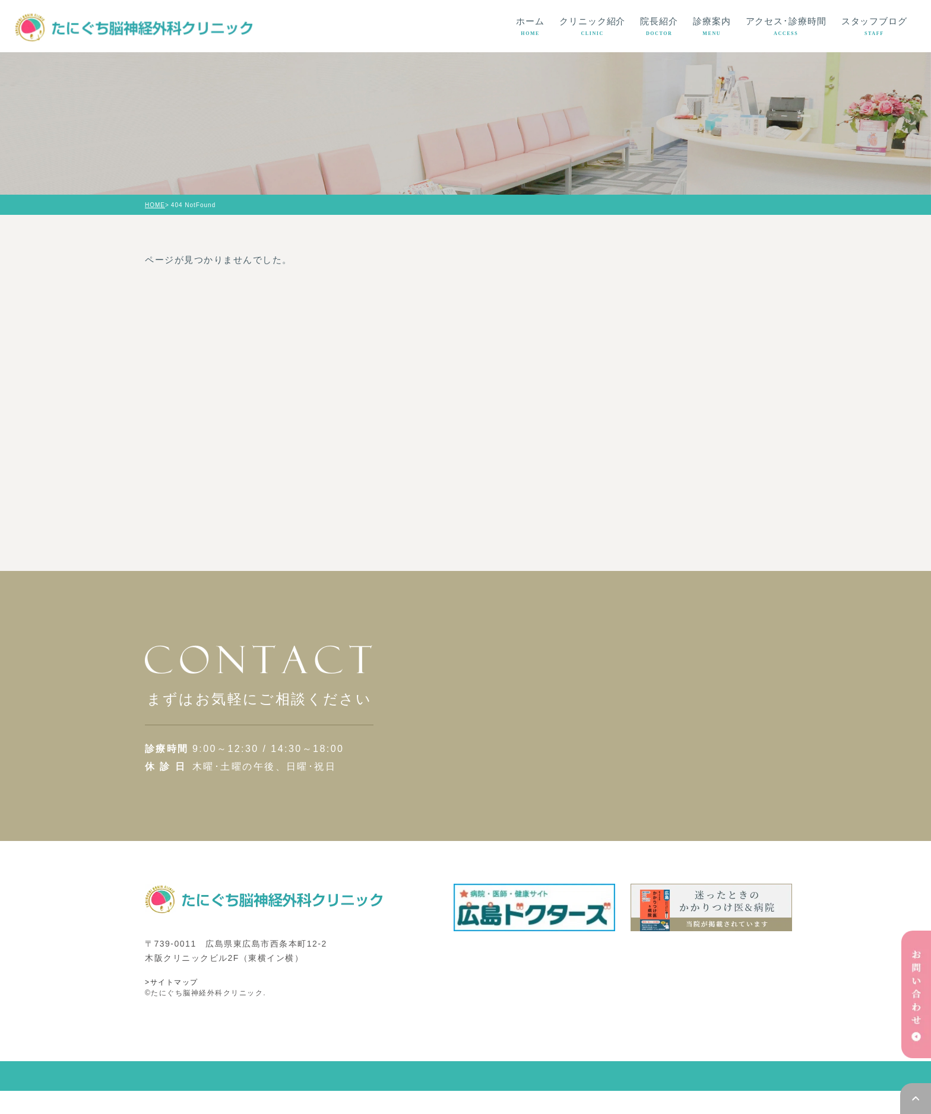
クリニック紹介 (592, 27)
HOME (155, 205)
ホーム (530, 27)
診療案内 (712, 27)
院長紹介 (659, 27)
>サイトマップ (171, 1005)
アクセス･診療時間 (786, 27)
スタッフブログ (874, 27)
